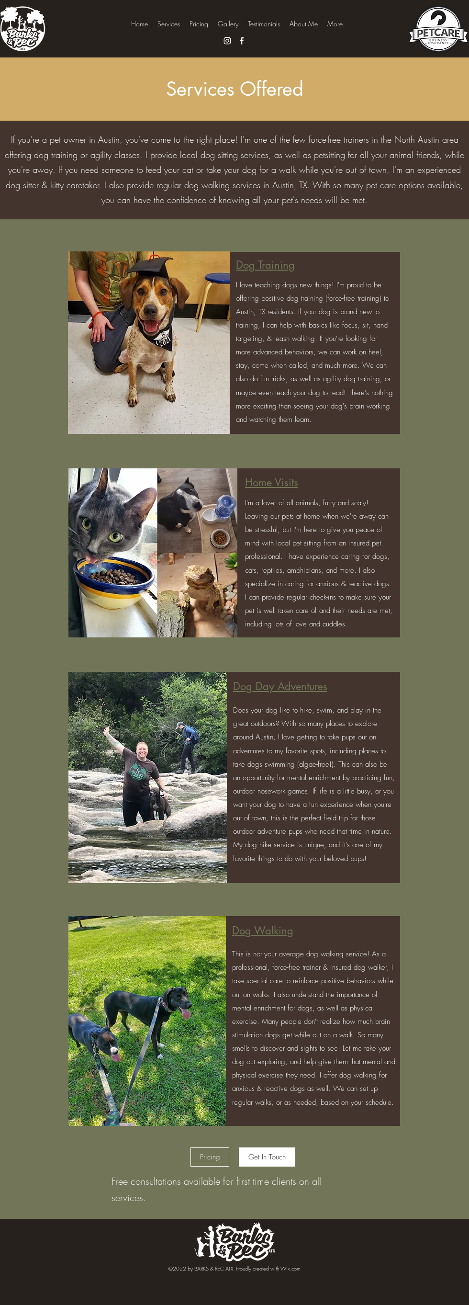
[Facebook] (241, 40)
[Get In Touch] (267, 1157)
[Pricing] (209, 1157)
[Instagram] (227, 40)
